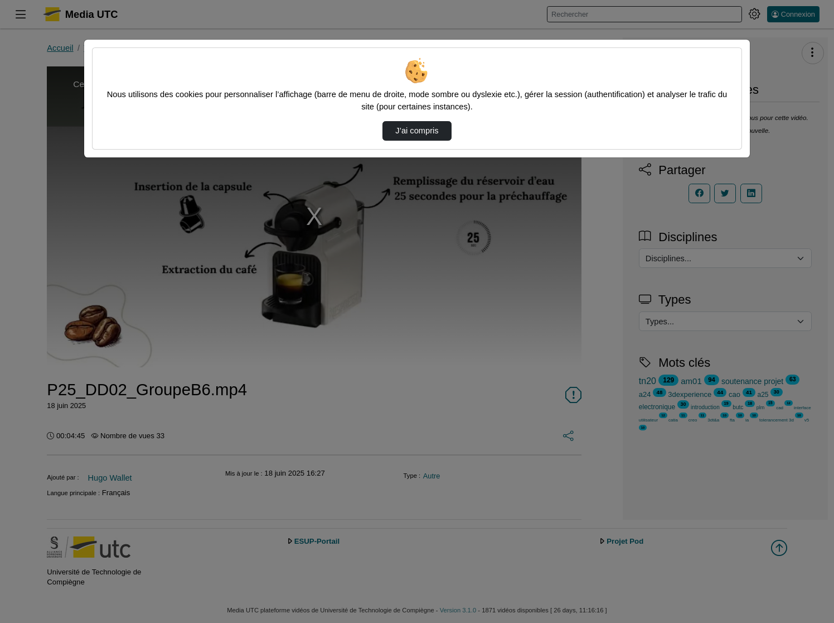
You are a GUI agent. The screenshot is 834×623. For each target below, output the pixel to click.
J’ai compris (416, 130)
